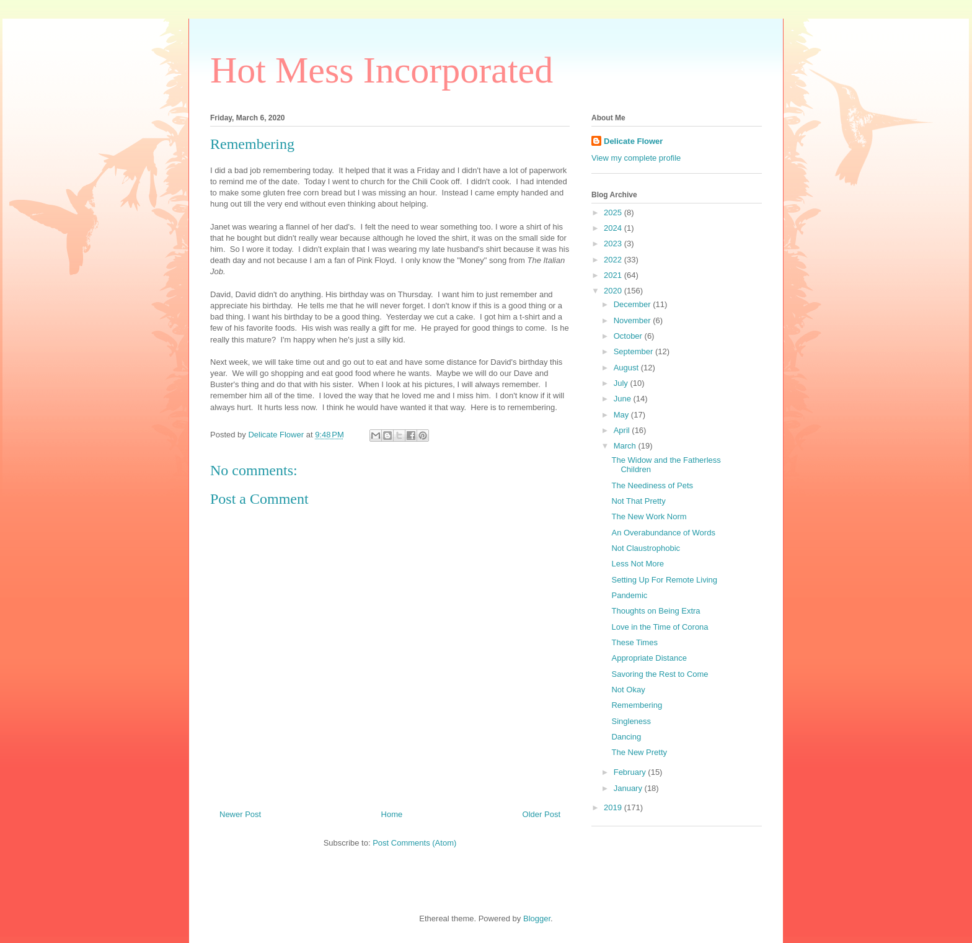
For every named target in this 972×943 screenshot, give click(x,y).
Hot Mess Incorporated (381, 70)
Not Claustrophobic (645, 548)
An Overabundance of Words (663, 532)
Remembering (636, 705)
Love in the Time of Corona (659, 627)
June (624, 398)
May (622, 414)
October (629, 336)
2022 (614, 259)
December (633, 304)
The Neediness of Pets (652, 485)
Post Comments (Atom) (414, 842)
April (623, 430)
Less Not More (637, 563)
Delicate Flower (633, 141)
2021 (614, 275)
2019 (614, 807)
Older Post (541, 814)
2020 (614, 290)
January (629, 788)
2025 (614, 212)
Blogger (536, 918)
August (627, 367)
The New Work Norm (648, 516)
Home (392, 814)
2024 (614, 228)
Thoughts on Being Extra (655, 610)
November (633, 320)
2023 (614, 243)
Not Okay (628, 689)
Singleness (631, 721)
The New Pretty (639, 752)
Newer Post (240, 814)
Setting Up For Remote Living (664, 579)
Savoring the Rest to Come (659, 674)
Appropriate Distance (648, 658)
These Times (634, 642)
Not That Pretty (638, 501)
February (631, 772)
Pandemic (629, 595)
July (622, 383)
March (626, 445)
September (634, 351)
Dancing (626, 736)
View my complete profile (636, 158)
